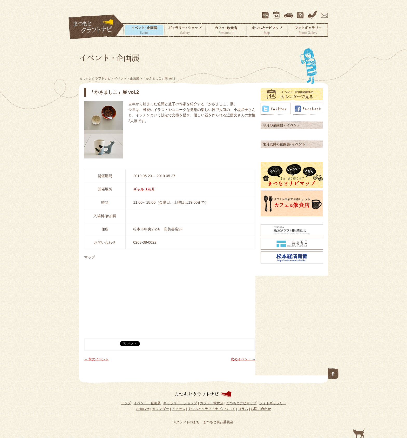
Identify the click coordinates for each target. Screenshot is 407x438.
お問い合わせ (323, 12)
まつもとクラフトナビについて (300, 12)
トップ (126, 403)
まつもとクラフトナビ (96, 27)
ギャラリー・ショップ (185, 30)
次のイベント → (243, 359)
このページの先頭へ (333, 372)
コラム (313, 12)
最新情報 (265, 12)
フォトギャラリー (308, 30)
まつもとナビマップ (267, 30)
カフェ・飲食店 (226, 30)
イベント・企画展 (144, 30)
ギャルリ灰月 (144, 189)
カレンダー (277, 12)
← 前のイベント (96, 359)
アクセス (288, 12)
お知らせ (143, 409)
